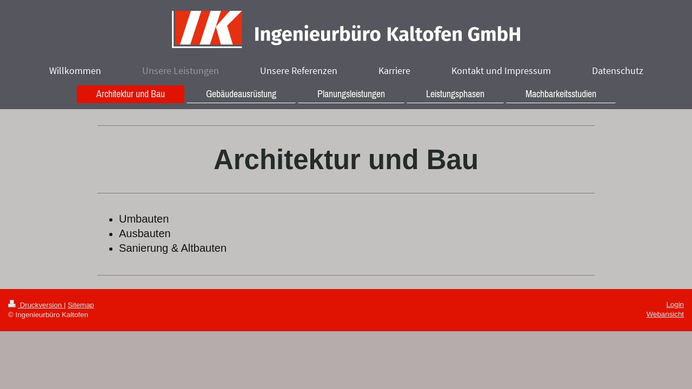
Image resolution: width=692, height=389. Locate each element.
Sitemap (81, 305)
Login (675, 304)
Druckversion (36, 305)
